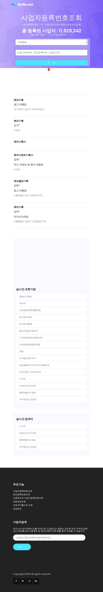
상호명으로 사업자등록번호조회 (28, 497)
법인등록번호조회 (21, 494)
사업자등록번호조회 (22, 491)
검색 (52, 62)
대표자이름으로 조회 (23, 505)
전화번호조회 (19, 501)
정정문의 (17, 508)
